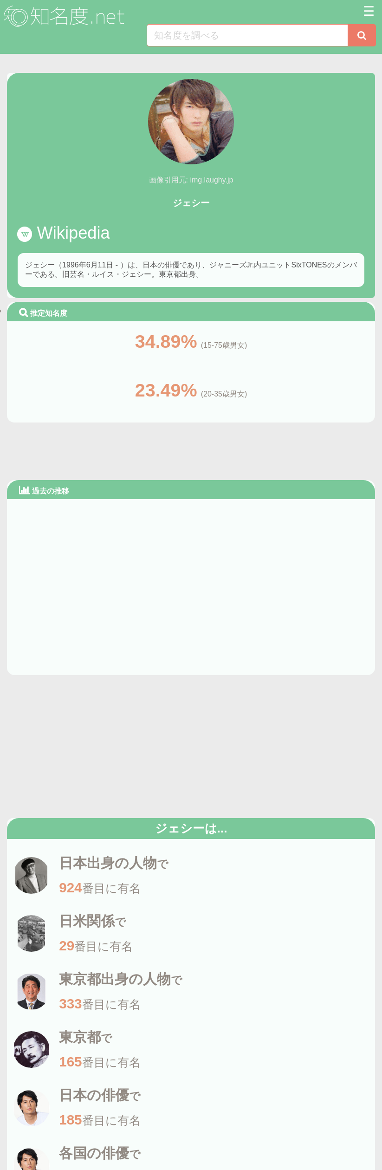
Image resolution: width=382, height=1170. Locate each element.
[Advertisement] (191, 449)
